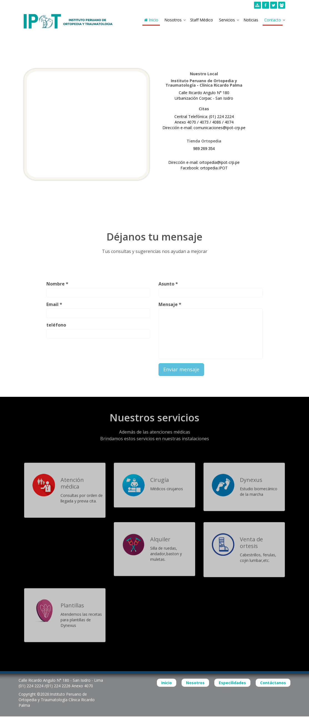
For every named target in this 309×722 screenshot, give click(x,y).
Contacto (272, 19)
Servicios (227, 19)
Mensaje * (170, 304)
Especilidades (232, 682)
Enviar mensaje (181, 369)
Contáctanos (273, 682)
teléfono (56, 325)
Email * (54, 304)
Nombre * (57, 284)
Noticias (250, 19)
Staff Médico (201, 19)
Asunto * (168, 284)
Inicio (151, 19)
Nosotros (173, 19)
